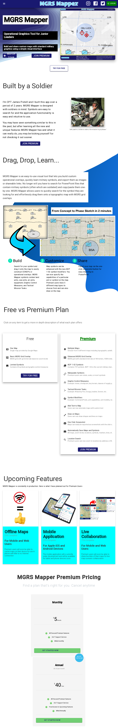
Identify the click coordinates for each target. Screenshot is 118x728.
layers (65, 349)
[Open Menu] (4, 3)
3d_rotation (65, 374)
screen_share (65, 431)
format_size (65, 406)
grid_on (65, 357)
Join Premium (41, 55)
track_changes (65, 398)
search (65, 439)
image (7, 365)
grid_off (7, 357)
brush (65, 415)
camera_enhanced (66, 423)
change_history (65, 382)
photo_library (65, 365)
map (7, 349)
